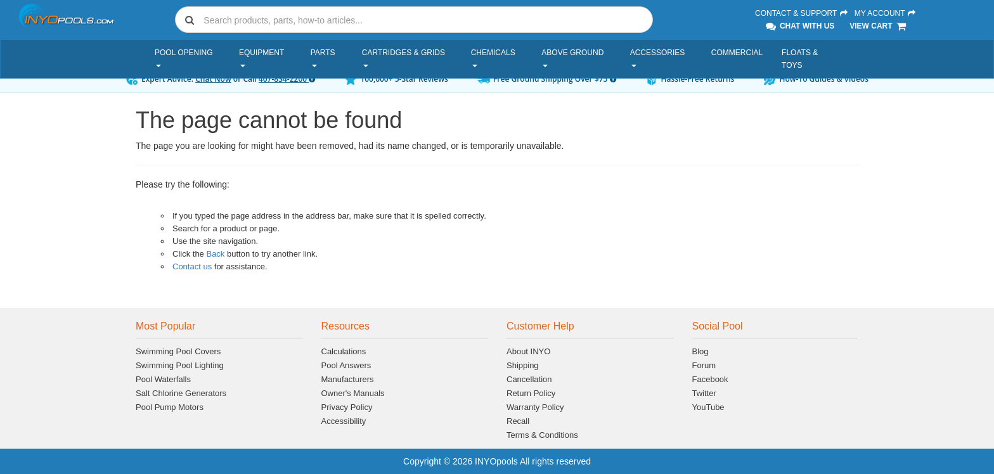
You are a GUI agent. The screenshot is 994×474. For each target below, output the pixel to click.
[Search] (425, 20)
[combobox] (414, 19)
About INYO (528, 351)
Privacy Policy (347, 407)
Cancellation (529, 379)
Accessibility (343, 421)
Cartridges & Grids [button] (403, 57)
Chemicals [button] (493, 57)
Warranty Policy (535, 407)
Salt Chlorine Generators (181, 393)
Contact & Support (802, 13)
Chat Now (213, 79)
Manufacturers (347, 379)
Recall (518, 421)
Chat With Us (799, 26)
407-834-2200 (287, 79)
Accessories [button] (657, 57)
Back (215, 254)
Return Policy (531, 393)
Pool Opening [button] (184, 57)
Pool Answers (346, 365)
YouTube (708, 407)
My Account (886, 13)
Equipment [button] (261, 57)
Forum (704, 365)
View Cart (878, 26)
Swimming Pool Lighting (180, 365)
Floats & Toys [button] (800, 59)
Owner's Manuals (353, 393)
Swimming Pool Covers (178, 351)
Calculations (343, 351)
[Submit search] (189, 19)
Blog (700, 351)
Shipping (523, 365)
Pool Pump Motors (169, 407)
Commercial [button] (737, 52)
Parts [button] (323, 57)
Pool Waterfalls (163, 379)
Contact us (192, 266)
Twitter (704, 393)
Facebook (710, 379)
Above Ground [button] (572, 57)
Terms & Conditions (542, 435)
